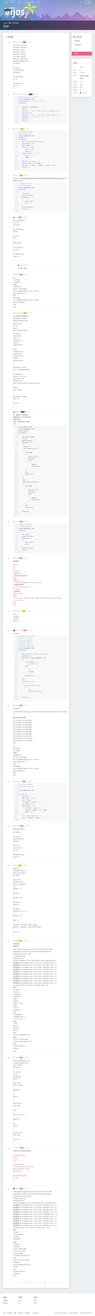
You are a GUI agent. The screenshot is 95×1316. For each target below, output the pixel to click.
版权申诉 (27, 1313)
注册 (88, 2)
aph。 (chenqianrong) (22, 94)
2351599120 (19, 42)
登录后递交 (77, 45)
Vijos (5, 23)
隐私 (15, 1313)
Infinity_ (17, 129)
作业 (38, 2)
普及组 (86, 76)
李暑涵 (17, 705)
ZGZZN (17, 1057)
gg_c (16, 865)
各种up (17, 1188)
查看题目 (76, 41)
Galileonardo (19, 313)
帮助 (35, 1300)
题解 (75, 54)
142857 (17, 826)
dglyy (17, 941)
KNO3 (17, 558)
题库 (12, 2)
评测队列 (5, 1300)
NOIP (81, 76)
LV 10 (30, 94)
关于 (4, 1313)
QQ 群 (35, 1303)
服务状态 (5, 1303)
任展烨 (17, 274)
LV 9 (24, 42)
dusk (17, 217)
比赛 (31, 2)
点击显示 (82, 73)
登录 (80, 2)
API (19, 1303)
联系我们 (9, 1313)
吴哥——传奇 (19, 630)
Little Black (18, 611)
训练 (19, 2)
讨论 (25, 2)
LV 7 (22, 129)
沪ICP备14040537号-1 (86, 1313)
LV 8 (21, 175)
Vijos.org (65, 1313)
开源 (19, 1300)
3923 (81, 82)
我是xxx (17, 1148)
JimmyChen (19, 781)
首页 (6, 2)
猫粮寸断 (18, 412)
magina (84, 92)
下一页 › (39, 1283)
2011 (81, 78)
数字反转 (16, 23)
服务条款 (20, 1313)
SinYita (17, 175)
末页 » (45, 1283)
